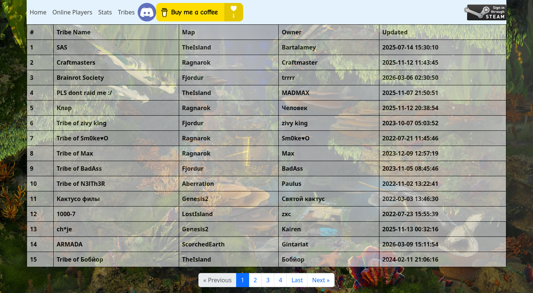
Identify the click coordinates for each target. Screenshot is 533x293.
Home (38, 12)
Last (297, 280)
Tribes (126, 12)
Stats (105, 12)
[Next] (320, 280)
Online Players (73, 12)
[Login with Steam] (485, 12)
